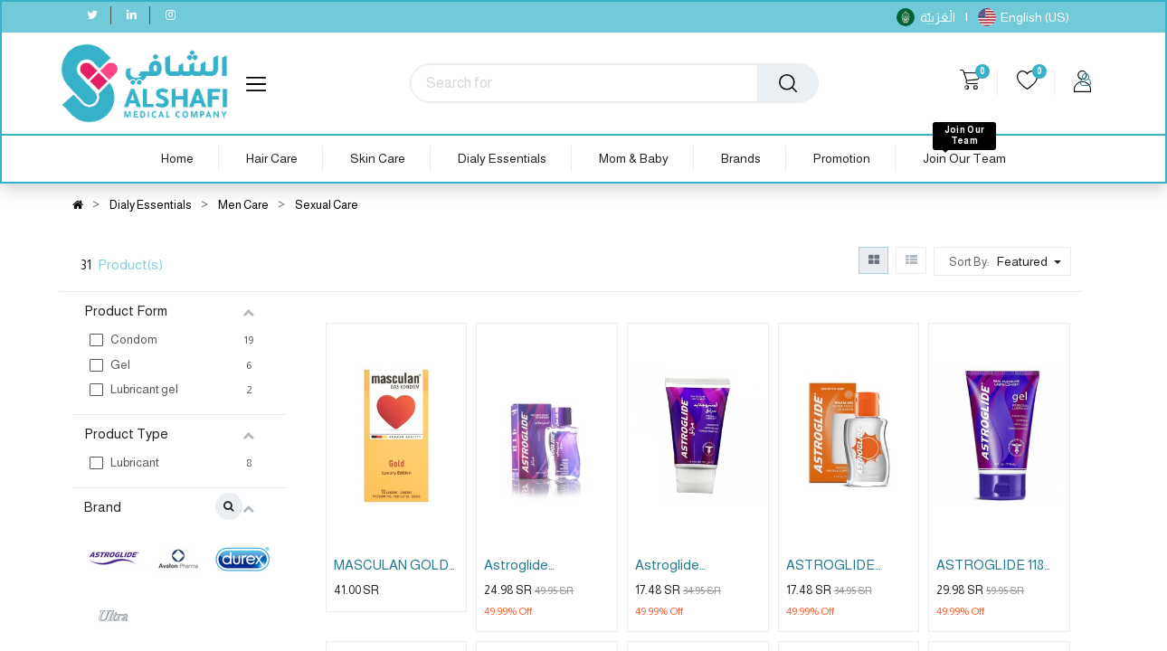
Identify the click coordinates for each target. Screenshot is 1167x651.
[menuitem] (177, 159)
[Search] (788, 83)
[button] (1030, 261)
